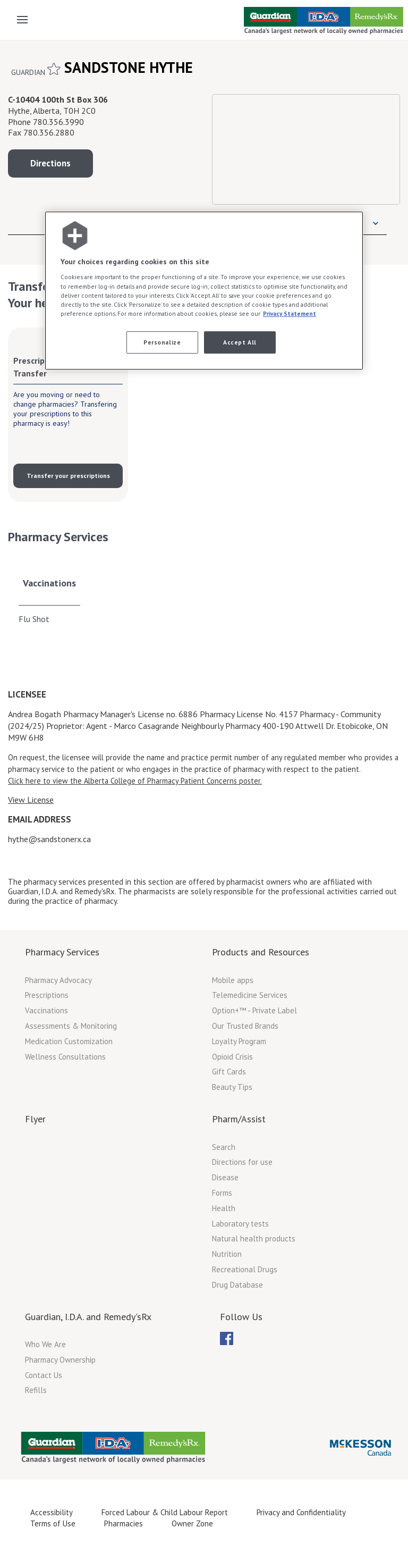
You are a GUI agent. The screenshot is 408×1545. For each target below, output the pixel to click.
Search (223, 1147)
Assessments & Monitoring (71, 1026)
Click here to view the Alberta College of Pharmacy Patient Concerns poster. (135, 781)
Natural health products (253, 1238)
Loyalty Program (239, 1041)
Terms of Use (52, 1523)
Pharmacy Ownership (60, 1360)
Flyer (35, 1119)
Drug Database (237, 1285)
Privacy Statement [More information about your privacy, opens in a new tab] (289, 313)
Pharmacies (123, 1523)
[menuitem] (226, 1338)
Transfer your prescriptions (68, 476)
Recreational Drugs (244, 1269)
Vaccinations (49, 583)
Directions (50, 163)
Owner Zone (192, 1523)
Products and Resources (260, 952)
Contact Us (43, 1375)
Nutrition (227, 1254)
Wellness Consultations (65, 1057)
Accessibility (51, 1512)
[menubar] (226, 1338)
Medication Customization (69, 1041)
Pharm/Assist (239, 1119)
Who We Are (45, 1344)
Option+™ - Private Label (254, 1010)
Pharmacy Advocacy (58, 980)
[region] (204, 290)
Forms (222, 1193)
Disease (225, 1177)
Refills (36, 1390)
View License (31, 799)
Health (223, 1208)
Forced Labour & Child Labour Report (164, 1512)
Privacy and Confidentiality (301, 1512)
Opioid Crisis (232, 1057)
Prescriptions (47, 995)
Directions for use (242, 1162)
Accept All (240, 342)
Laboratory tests (240, 1224)
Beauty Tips (232, 1087)
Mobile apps (232, 980)
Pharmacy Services (62, 952)
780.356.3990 (58, 121)
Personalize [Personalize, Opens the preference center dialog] (162, 342)
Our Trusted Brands (245, 1026)
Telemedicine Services (249, 995)
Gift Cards (229, 1072)
